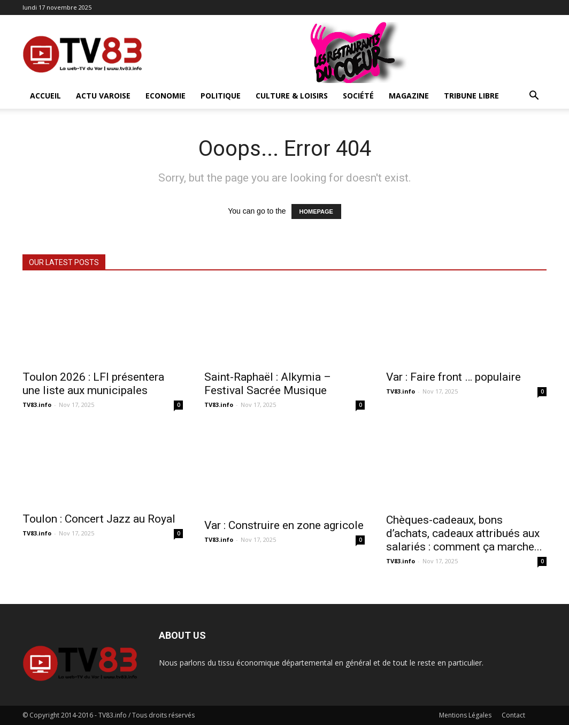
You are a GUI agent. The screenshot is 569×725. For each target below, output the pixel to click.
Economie (165, 95)
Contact (513, 715)
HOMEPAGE (316, 211)
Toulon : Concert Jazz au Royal (98, 518)
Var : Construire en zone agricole (284, 525)
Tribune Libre (471, 95)
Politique (221, 95)
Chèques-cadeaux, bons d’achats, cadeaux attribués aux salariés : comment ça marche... (464, 533)
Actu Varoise (103, 95)
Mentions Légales (465, 715)
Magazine (409, 95)
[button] (534, 97)
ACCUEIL (45, 95)
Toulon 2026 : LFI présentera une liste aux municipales (93, 384)
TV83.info (36, 405)
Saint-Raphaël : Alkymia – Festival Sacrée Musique (267, 384)
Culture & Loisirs (292, 95)
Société (358, 95)
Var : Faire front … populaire (453, 377)
